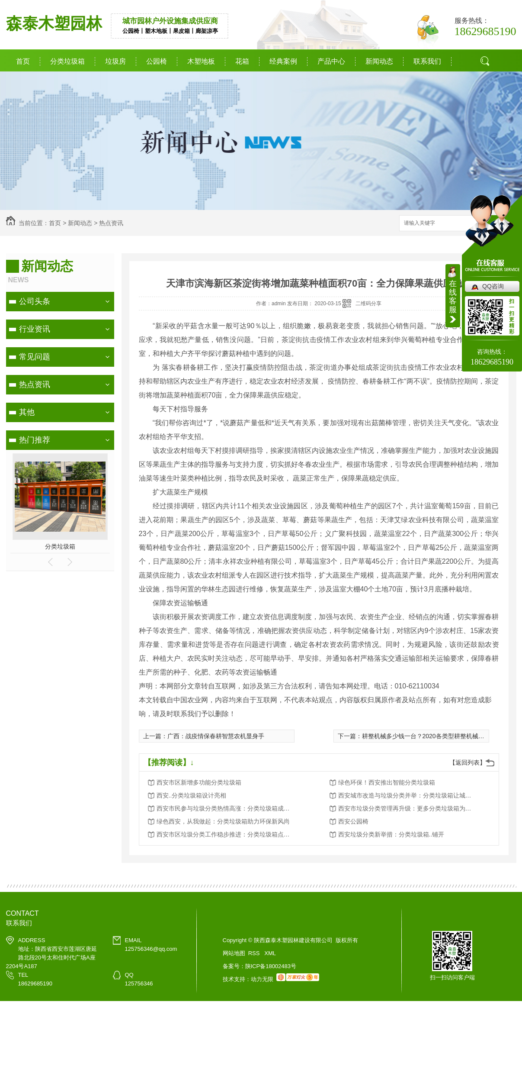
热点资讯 (111, 223)
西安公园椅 (353, 821)
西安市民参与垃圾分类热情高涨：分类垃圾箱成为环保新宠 (226, 808)
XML (270, 953)
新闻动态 (379, 61)
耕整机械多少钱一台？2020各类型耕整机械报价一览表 (435, 736)
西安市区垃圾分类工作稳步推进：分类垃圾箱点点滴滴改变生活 (226, 834)
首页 (23, 61)
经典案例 (283, 61)
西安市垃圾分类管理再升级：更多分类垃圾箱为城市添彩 (407, 808)
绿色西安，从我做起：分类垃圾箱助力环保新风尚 (223, 821)
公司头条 (34, 301)
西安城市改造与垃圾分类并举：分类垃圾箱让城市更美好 (407, 795)
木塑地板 (201, 61)
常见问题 (34, 356)
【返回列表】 (467, 762)
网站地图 (234, 953)
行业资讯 (34, 329)
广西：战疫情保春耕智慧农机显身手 (215, 736)
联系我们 (427, 61)
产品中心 (331, 61)
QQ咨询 (493, 286)
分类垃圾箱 (67, 61)
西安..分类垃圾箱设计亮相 (192, 795)
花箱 (242, 61)
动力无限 (262, 979)
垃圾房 (115, 61)
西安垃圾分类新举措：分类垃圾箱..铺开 (391, 834)
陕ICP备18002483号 (271, 966)
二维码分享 (368, 303)
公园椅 (156, 61)
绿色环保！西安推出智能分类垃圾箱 (386, 782)
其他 (27, 412)
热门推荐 (34, 440)
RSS (254, 953)
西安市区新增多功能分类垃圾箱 (199, 782)
